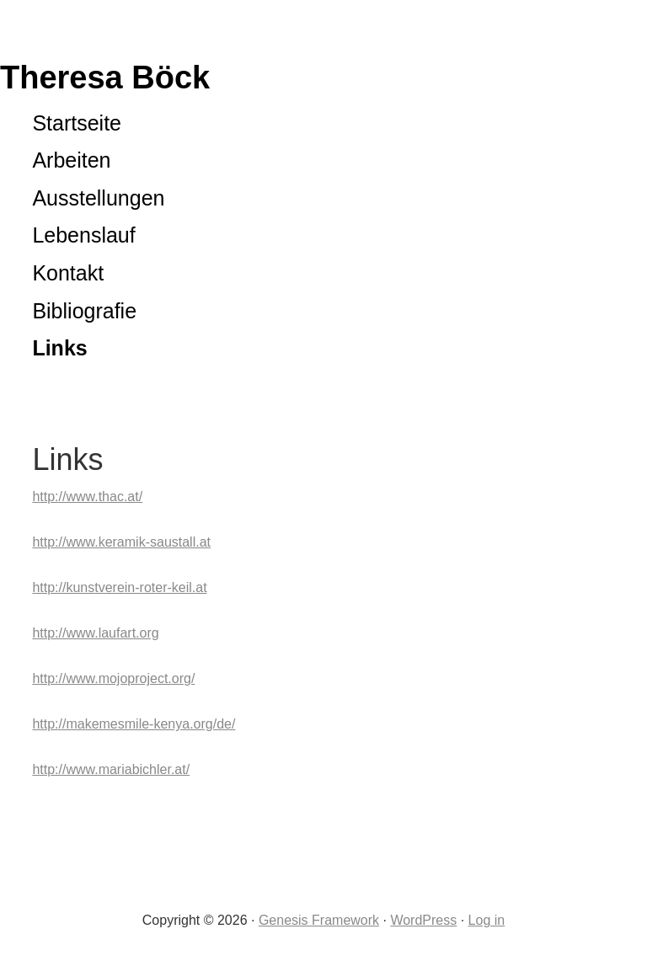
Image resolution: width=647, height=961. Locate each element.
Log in (486, 920)
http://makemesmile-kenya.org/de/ (133, 724)
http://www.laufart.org (95, 633)
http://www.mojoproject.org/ (113, 678)
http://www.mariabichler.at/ (111, 769)
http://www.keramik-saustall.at (121, 542)
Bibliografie (84, 311)
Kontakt (68, 273)
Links (59, 348)
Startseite (76, 123)
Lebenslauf (83, 235)
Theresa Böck (105, 77)
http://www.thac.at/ (87, 496)
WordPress (423, 920)
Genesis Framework (319, 920)
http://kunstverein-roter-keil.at (119, 587)
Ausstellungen (98, 198)
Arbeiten (71, 160)
